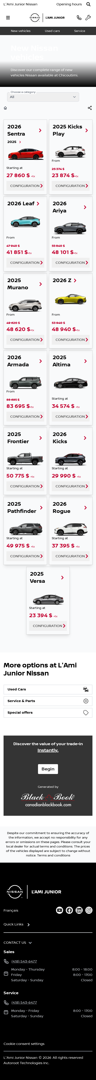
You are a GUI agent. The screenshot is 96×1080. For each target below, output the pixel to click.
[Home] (33, 891)
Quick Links (13, 924)
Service (79, 31)
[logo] (47, 18)
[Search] (88, 4)
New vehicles (20, 31)
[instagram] (88, 910)
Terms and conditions (53, 855)
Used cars (52, 31)
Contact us (15, 943)
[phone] (79, 17)
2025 (14, 142)
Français (11, 910)
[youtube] (59, 910)
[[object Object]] (89, 108)
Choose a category (23, 92)
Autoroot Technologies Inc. (26, 1063)
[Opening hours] (69, 4)
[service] (88, 17)
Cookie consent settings (24, 1044)
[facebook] (69, 910)
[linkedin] (79, 910)
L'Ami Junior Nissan (20, 4)
